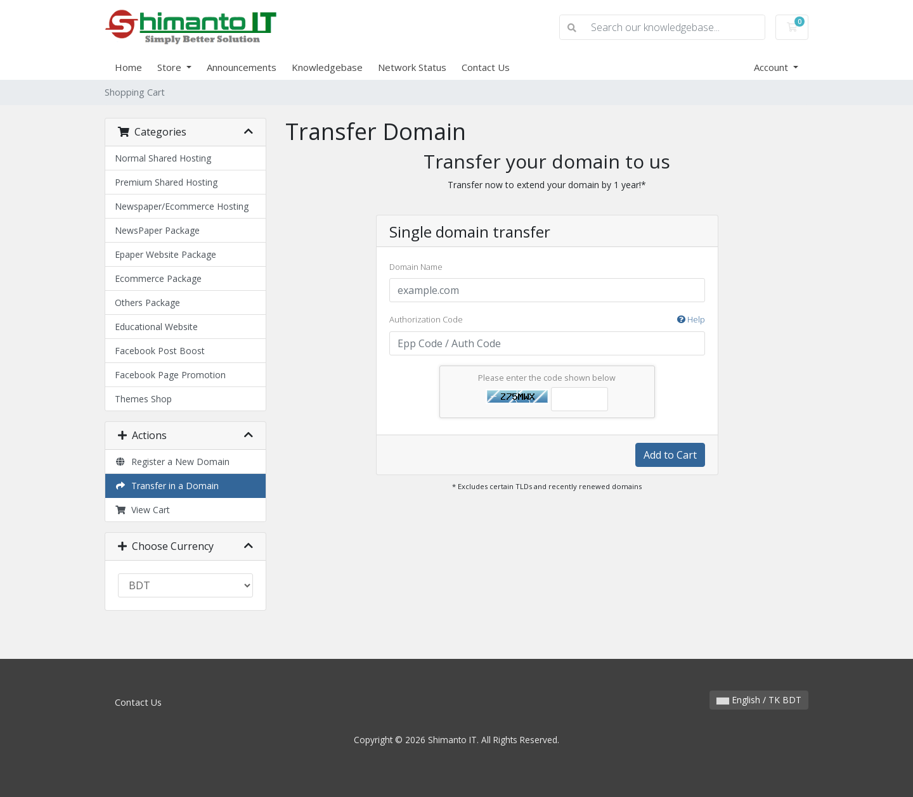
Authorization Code (547, 320)
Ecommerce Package (158, 278)
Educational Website (156, 327)
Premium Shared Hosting (166, 182)
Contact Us (486, 67)
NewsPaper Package (157, 230)
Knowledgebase (327, 67)
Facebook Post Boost (160, 351)
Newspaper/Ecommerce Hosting (182, 206)
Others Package (147, 302)
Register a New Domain (172, 462)
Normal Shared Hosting (163, 158)
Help (691, 319)
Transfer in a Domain (167, 486)
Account (772, 67)
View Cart (142, 510)
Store (170, 67)
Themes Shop (143, 399)
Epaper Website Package (165, 254)
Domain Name (416, 266)
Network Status (412, 67)
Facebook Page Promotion (170, 375)
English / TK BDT (758, 700)
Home (128, 67)
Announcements (241, 67)
